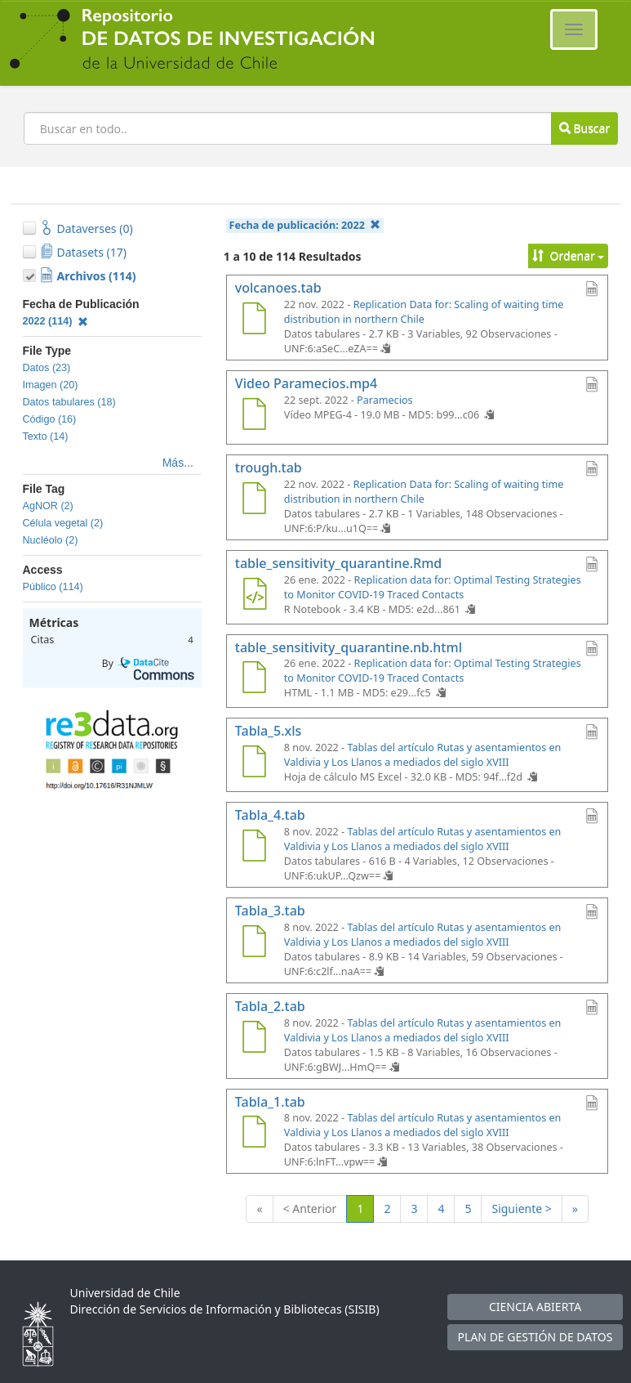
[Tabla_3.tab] (254, 943)
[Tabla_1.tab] (254, 1133)
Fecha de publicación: (305, 225)
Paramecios (385, 400)
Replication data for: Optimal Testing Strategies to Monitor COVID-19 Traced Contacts (432, 587)
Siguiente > (521, 1208)
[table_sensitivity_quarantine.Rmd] (254, 595)
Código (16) (50, 419)
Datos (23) (47, 368)
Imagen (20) (50, 385)
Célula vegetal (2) (63, 523)
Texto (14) (46, 436)
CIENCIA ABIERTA (535, 1306)
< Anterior (310, 1208)
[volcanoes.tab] (254, 320)
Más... (177, 462)
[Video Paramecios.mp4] (254, 416)
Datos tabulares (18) (69, 402)
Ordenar (568, 255)
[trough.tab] (254, 500)
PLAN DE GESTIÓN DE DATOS (535, 1337)
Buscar (584, 128)
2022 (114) (56, 321)
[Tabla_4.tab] (254, 847)
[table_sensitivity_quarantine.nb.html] (254, 679)
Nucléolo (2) (50, 540)
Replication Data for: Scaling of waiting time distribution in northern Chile (424, 312)
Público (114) (53, 587)
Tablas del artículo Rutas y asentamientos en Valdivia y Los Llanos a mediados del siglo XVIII (423, 755)
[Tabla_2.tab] (254, 1039)
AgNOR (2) (48, 506)
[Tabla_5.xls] (254, 763)
